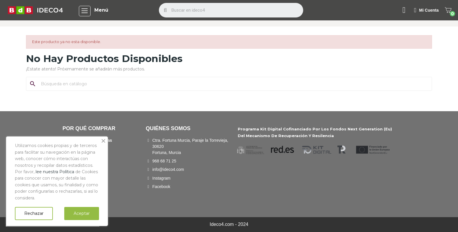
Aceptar (82, 213)
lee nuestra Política (55, 171)
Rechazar (34, 213)
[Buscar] (232, 84)
